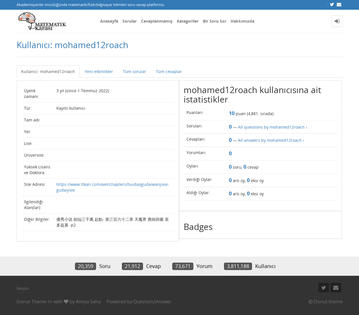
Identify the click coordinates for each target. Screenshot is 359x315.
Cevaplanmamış (156, 21)
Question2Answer (152, 301)
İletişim (23, 288)
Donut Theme (31, 301)
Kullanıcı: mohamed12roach (48, 71)
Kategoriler (188, 21)
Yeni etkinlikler (99, 71)
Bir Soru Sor (214, 21)
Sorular (129, 21)
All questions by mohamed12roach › (272, 127)
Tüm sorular (134, 71)
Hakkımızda (242, 21)
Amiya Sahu (88, 301)
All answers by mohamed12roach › (271, 140)
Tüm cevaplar (169, 71)
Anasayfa (109, 21)
